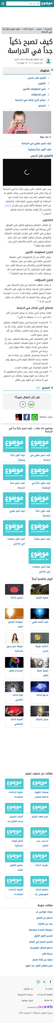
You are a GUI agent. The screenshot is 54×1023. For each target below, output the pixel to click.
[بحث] (38, 4)
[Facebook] (50, 982)
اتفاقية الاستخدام (45, 995)
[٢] (10, 272)
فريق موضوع (27, 1000)
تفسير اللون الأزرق (43, 936)
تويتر (19, 417)
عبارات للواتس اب (44, 912)
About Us (48, 1000)
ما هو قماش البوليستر (41, 948)
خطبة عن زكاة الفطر (43, 960)
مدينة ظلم (47, 954)
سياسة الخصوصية (25, 995)
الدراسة (38, 317)
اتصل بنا (49, 989)
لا (23, 404)
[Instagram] (38, 982)
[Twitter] (44, 982)
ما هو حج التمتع (45, 918)
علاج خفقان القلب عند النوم (39, 966)
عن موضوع (28, 989)
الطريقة (15, 293)
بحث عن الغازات (45, 924)
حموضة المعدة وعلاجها (41, 930)
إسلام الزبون (19, 59)
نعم (31, 404)
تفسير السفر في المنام (41, 942)
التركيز (8, 205)
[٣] (38, 300)
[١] (42, 213)
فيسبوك (26, 417)
